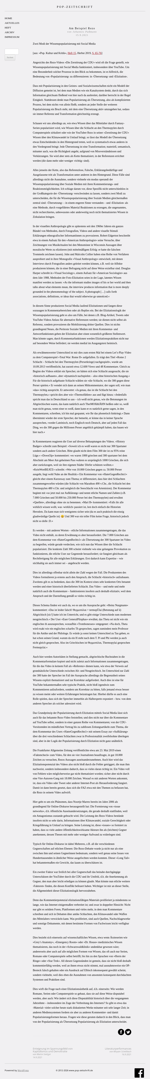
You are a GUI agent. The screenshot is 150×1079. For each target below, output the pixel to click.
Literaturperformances (118, 1051)
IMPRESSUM (12, 36)
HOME (8, 18)
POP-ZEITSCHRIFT (75, 6)
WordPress (23, 1070)
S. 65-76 (96, 53)
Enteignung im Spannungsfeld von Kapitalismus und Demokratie (53, 1053)
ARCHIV (9, 32)
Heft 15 (72, 53)
